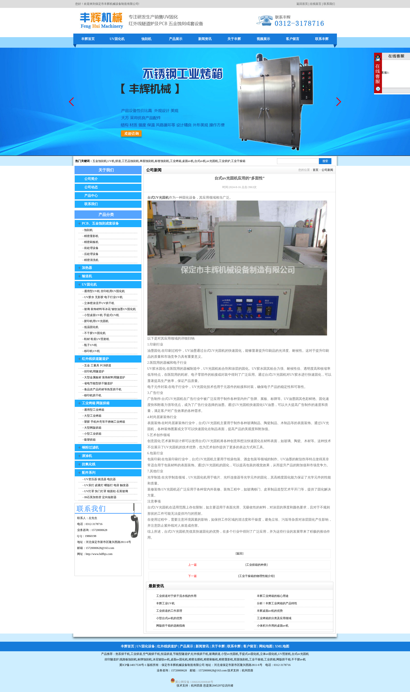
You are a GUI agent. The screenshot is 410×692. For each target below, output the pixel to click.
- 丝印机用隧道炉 (93, 371)
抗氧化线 (88, 464)
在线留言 (315, 4)
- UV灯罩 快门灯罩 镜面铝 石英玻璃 (105, 491)
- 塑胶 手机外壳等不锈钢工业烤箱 (103, 421)
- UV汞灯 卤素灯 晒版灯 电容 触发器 (105, 485)
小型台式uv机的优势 (169, 618)
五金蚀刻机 (99, 161)
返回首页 (302, 4)
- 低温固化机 (90, 327)
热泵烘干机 (122, 654)
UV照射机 (284, 654)
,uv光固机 (212, 161)
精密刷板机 (211, 659)
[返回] (239, 553)
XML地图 (282, 646)
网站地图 (265, 646)
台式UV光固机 (158, 197)
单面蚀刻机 (147, 161)
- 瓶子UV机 (89, 345)
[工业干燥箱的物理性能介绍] (256, 576)
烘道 (118, 161)
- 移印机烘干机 (92, 395)
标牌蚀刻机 (145, 659)
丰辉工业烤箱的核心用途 (273, 596)
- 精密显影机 (90, 236)
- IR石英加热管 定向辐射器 (99, 497)
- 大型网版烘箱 (92, 427)
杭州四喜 (196, 685)
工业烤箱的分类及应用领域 (274, 618)
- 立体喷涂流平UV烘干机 (98, 303)
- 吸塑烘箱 (89, 439)
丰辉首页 (88, 39)
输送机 (87, 276)
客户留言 (292, 39)
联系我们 (329, 4)
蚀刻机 (146, 39)
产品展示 (175, 39)
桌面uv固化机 (179, 659)
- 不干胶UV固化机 (94, 333)
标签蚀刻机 (162, 161)
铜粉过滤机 (90, 447)
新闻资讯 (205, 39)
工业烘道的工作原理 (169, 610)
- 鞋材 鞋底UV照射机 (95, 339)
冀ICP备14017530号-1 (132, 665)
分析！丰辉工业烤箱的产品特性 (277, 603)
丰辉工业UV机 (165, 603)
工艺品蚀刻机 (130, 161)
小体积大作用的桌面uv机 (273, 625)
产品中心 (91, 195)
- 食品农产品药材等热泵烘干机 (102, 389)
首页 (315, 170)
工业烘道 (136, 654)
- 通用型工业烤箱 (93, 409)
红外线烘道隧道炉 (95, 359)
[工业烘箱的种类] (257, 564)
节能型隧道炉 (181, 654)
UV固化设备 (146, 646)
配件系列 (88, 472)
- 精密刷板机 (90, 242)
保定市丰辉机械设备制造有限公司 (183, 665)
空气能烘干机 (151, 654)
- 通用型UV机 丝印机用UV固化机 (103, 291)
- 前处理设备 (90, 248)
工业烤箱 (175, 161)
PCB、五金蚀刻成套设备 (100, 223)
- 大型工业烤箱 (92, 415)
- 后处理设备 (90, 254)
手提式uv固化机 (249, 654)
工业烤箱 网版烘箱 (96, 403)
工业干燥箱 (238, 161)
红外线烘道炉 (167, 646)
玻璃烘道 (214, 654)
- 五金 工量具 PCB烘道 (96, 365)
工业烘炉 (224, 161)
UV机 (111, 161)
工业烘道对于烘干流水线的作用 (176, 596)
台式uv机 (200, 161)
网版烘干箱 (283, 659)
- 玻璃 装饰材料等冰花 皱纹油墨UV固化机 (109, 309)
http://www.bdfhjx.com (99, 554)
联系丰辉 (322, 39)
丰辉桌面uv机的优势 (270, 610)
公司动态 (91, 187)
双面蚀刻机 (241, 659)
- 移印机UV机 (91, 351)
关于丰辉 (234, 39)
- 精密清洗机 (90, 260)
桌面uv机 (188, 161)
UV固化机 (117, 39)
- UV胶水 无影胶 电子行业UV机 (102, 297)
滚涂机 (87, 456)
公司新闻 (327, 170)
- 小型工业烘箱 (92, 433)
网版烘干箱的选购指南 (170, 625)
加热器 (87, 268)
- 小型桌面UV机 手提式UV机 (100, 315)
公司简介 (91, 179)
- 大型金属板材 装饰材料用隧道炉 (103, 377)
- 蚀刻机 (87, 230)
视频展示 (263, 39)
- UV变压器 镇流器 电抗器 (99, 479)
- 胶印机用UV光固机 (95, 321)
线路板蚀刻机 (128, 659)
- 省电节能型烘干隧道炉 (97, 383)
